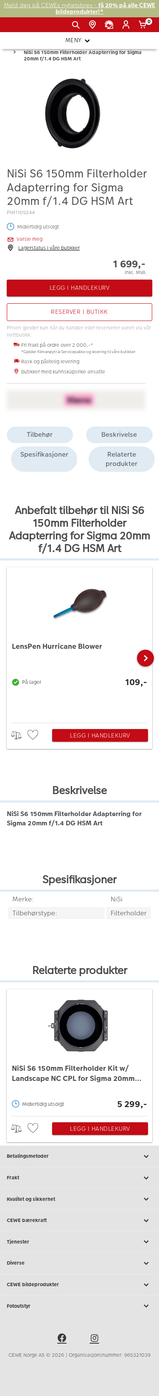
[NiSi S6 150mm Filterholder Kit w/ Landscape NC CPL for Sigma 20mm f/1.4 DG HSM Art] (79, 1050)
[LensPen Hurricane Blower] (79, 642)
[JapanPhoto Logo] (20, 28)
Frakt (79, 1178)
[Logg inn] (127, 25)
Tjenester (79, 1242)
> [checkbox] (19, 735)
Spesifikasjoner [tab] (44, 454)
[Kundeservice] (110, 25)
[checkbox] (34, 735)
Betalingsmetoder (79, 1156)
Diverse (79, 1263)
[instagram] (96, 1339)
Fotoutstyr (79, 1306)
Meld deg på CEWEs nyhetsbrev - (79, 8)
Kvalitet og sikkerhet (79, 1199)
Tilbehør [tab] (40, 434)
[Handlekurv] (144, 25)
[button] (145, 658)
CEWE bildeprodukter (79, 1285)
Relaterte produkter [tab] (121, 458)
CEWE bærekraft (79, 1221)
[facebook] (63, 1339)
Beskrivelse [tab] (119, 434)
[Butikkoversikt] (94, 25)
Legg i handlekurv (100, 735)
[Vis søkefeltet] (77, 25)
